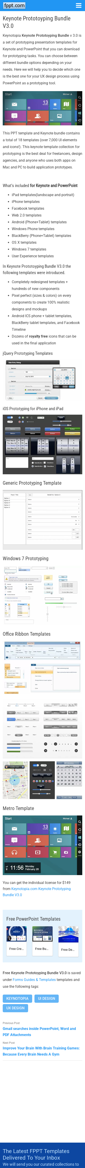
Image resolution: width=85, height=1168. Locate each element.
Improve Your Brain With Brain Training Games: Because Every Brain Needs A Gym (41, 1051)
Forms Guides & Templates (34, 980)
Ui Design (46, 998)
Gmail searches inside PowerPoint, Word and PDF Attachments (39, 1032)
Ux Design (15, 1008)
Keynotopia (17, 998)
